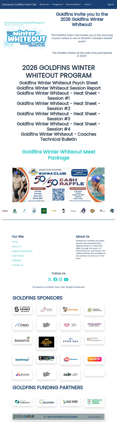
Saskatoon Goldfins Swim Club (19, 4)
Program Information (22, 251)
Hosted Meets (73, 4)
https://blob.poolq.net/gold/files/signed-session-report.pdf (24, 24)
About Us (44, 4)
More (87, 4)
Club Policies (18, 255)
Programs (57, 4)
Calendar (16, 260)
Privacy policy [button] (94, 416)
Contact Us (17, 265)
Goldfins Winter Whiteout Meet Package (58, 154)
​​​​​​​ (46, 401)
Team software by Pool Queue (60, 416)
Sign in (111, 4)
